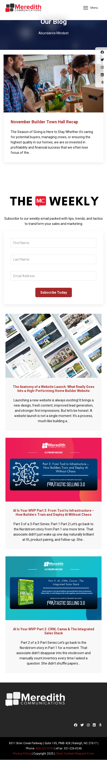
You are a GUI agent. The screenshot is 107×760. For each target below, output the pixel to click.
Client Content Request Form (75, 753)
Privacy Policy (22, 753)
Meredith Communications (23, 9)
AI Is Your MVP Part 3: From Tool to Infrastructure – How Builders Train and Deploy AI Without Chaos (53, 512)
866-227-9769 (45, 748)
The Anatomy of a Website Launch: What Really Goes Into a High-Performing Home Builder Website (53, 389)
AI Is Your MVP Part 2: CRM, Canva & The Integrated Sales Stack (53, 631)
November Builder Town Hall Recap (44, 122)
